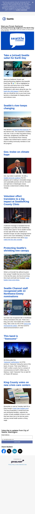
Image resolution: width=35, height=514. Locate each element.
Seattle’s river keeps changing (15, 107)
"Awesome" (7, 362)
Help (25, 464)
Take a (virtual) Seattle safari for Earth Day (16, 56)
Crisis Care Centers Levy (20, 408)
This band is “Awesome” (11, 337)
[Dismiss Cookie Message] (32, 2)
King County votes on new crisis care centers (17, 383)
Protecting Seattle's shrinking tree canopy (16, 249)
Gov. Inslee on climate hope (16, 153)
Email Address (5, 435)
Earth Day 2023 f (9, 91)
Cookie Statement (21, 10)
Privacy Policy (11, 464)
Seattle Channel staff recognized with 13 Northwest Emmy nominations (16, 292)
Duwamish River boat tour (21, 129)
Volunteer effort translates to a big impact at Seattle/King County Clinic (16, 200)
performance (15, 362)
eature (16, 91)
